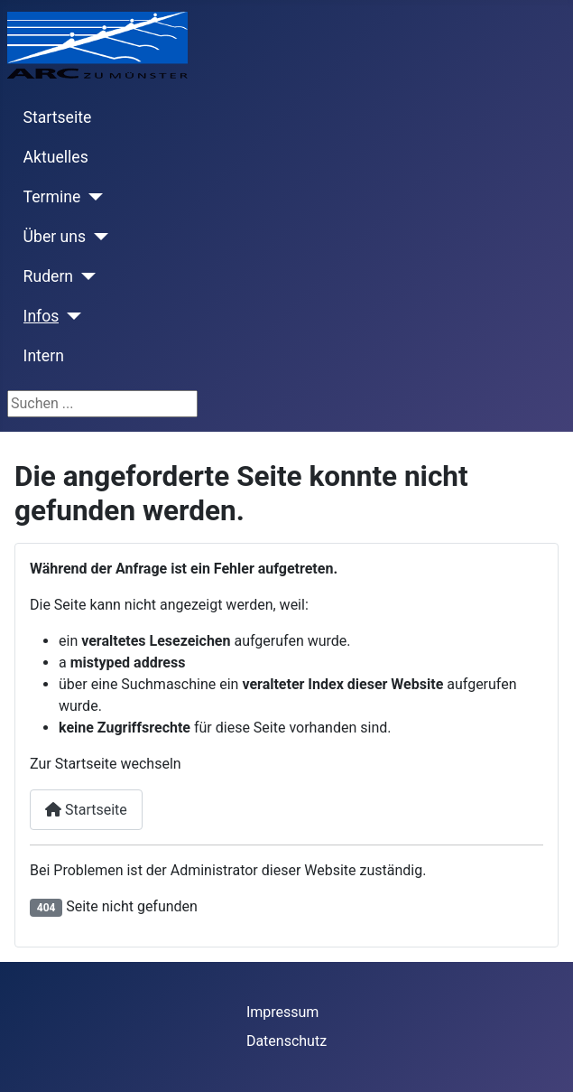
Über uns (54, 237)
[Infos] (70, 316)
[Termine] (91, 197)
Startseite (57, 117)
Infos (41, 316)
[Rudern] (84, 276)
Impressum (282, 1012)
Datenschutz (286, 1041)
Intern (43, 356)
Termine (52, 197)
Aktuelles (55, 157)
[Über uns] (97, 236)
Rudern (48, 276)
